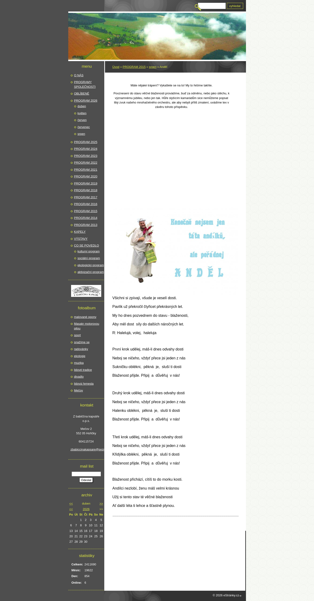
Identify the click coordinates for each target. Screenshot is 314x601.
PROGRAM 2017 (85, 197)
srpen (152, 67)
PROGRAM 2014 (85, 218)
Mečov (78, 390)
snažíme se (82, 342)
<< (71, 503)
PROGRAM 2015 (134, 67)
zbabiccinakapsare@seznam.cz (86, 449)
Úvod (115, 67)
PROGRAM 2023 (85, 156)
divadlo (79, 376)
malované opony (85, 317)
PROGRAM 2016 (85, 204)
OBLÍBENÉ (81, 93)
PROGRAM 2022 (85, 162)
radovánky (81, 349)
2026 (86, 509)
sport (77, 335)
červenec (84, 127)
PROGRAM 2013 (85, 225)
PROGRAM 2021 (85, 169)
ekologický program (91, 265)
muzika (79, 363)
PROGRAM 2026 (85, 100)
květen (82, 113)
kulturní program (89, 251)
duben (82, 106)
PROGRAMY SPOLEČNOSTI (85, 84)
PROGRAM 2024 (85, 149)
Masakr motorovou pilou (86, 326)
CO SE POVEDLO (86, 245)
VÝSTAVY (81, 238)
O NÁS (78, 75)
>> (101, 503)
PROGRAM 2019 (85, 183)
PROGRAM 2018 (85, 190)
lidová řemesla (84, 383)
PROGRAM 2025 (85, 142)
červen (82, 120)
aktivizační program (91, 272)
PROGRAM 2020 (85, 176)
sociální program (89, 258)
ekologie (79, 356)
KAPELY (80, 231)
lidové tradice (83, 370)
